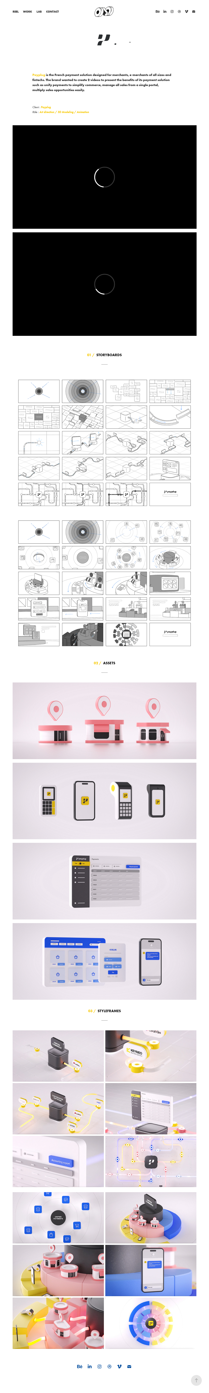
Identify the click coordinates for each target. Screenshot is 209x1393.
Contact (52, 11)
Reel (16, 11)
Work (27, 11)
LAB (39, 11)
